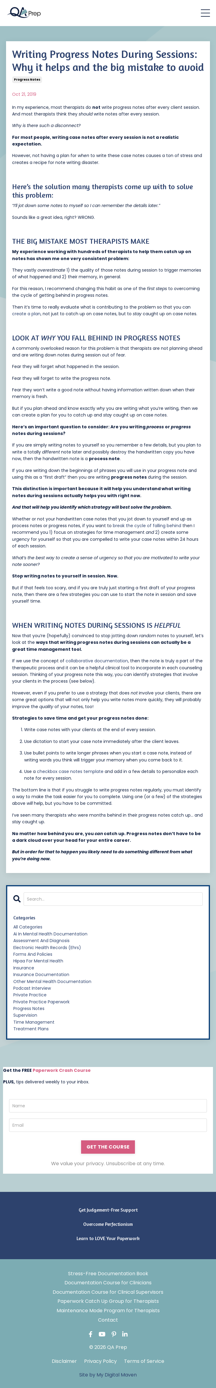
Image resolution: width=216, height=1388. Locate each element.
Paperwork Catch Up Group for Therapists (108, 1301)
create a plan (26, 314)
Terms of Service (144, 1361)
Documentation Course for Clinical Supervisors (108, 1292)
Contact (108, 1319)
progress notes (27, 79)
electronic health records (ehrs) (47, 948)
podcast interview (32, 988)
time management (33, 1022)
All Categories (27, 927)
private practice (30, 995)
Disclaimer (64, 1361)
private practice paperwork (41, 1002)
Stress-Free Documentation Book (108, 1273)
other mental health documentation (52, 981)
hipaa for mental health (38, 961)
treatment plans (31, 1029)
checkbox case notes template (70, 771)
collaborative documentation (97, 661)
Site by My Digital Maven (108, 1374)
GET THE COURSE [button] (108, 1146)
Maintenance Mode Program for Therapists (108, 1310)
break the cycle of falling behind (147, 526)
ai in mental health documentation (50, 934)
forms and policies (32, 954)
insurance (23, 968)
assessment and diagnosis (41, 941)
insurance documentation (41, 975)
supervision (25, 1015)
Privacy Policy (100, 1361)
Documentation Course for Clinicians (108, 1282)
